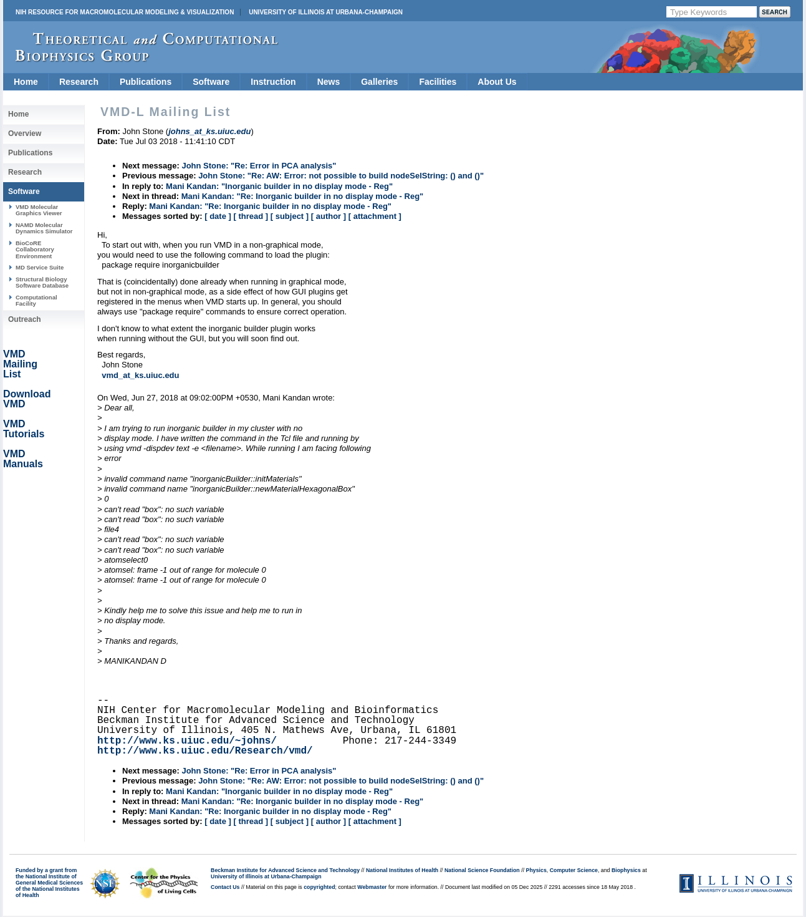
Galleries (379, 82)
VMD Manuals (23, 459)
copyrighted (319, 887)
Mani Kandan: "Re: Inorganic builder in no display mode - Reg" (302, 196)
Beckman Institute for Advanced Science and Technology (285, 870)
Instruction (273, 82)
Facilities (437, 82)
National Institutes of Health (402, 870)
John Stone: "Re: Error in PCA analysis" (258, 165)
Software (211, 82)
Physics (536, 870)
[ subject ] (290, 216)
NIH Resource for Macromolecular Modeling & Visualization (125, 12)
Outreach (24, 319)
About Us (496, 82)
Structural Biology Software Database (42, 282)
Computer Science (574, 870)
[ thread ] (250, 216)
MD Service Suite (40, 267)
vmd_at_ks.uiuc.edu (140, 375)
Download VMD (26, 399)
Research (78, 82)
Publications (145, 82)
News (328, 82)
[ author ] (328, 216)
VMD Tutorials (23, 429)
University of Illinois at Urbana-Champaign (326, 12)
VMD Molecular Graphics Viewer (39, 209)
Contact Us (225, 887)
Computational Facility (36, 300)
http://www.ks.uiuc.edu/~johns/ (187, 741)
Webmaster (371, 887)
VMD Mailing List (20, 364)
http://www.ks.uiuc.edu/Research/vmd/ (205, 751)
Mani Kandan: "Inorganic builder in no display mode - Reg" (279, 186)
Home (26, 82)
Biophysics (626, 870)
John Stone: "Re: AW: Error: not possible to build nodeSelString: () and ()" (341, 175)
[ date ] (217, 216)
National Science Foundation (482, 870)
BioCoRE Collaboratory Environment (35, 250)
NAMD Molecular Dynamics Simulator (44, 228)
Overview (24, 133)
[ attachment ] (374, 216)
